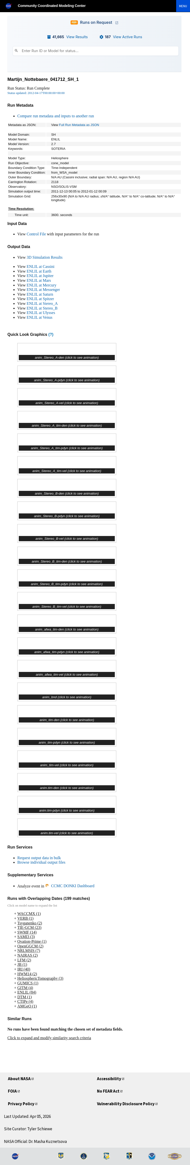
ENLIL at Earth (39, 271)
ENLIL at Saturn (40, 294)
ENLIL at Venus (39, 317)
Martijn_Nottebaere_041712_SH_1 (43, 79)
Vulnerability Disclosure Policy (126, 1103)
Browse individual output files (41, 862)
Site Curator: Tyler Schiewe (28, 1129)
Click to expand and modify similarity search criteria (49, 1038)
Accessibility (109, 1078)
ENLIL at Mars (39, 280)
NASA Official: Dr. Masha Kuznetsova (35, 1141)
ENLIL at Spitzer (40, 299)
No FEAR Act (108, 1091)
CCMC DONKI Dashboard (69, 886)
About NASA (19, 1078)
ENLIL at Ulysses (41, 313)
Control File (36, 234)
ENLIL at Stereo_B (42, 308)
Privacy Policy (21, 1103)
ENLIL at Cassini (40, 266)
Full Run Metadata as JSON (79, 125)
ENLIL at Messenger (43, 289)
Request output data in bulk (39, 858)
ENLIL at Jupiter (40, 276)
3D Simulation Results (45, 257)
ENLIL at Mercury (41, 285)
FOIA (12, 1091)
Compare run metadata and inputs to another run (55, 116)
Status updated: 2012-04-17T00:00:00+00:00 (36, 93)
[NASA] (11, 5)
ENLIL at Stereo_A (42, 303)
